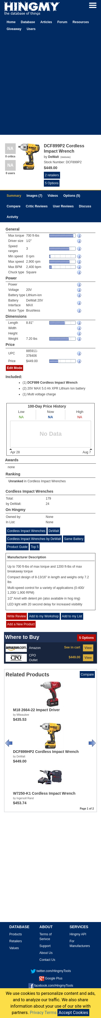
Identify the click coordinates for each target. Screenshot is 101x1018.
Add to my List (72, 616)
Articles (46, 22)
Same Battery (73, 539)
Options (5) (71, 196)
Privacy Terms (43, 1012)
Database (28, 22)
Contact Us (47, 960)
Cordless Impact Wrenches (46, 481)
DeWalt (54, 531)
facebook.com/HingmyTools (50, 985)
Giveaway (14, 29)
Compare (13, 206)
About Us (45, 953)
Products (15, 934)
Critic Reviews (37, 206)
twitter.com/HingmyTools (51, 971)
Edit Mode (14, 368)
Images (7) (34, 196)
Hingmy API (78, 934)
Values (14, 948)
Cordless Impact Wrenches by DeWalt (34, 539)
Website (65, 157)
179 (48, 498)
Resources (81, 22)
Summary (14, 196)
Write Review (16, 616)
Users (31, 29)
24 (47, 504)
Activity (12, 217)
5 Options (51, 183)
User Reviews (63, 206)
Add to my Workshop (43, 616)
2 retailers (52, 175)
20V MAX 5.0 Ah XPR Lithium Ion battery (56, 388)
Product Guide (17, 547)
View (88, 648)
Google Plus (50, 978)
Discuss (85, 206)
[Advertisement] (50, 85)
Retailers (15, 941)
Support (44, 946)
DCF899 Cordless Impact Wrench (52, 382)
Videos (53, 196)
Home (11, 22)
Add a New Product (21, 624)
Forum (62, 22)
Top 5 (35, 547)
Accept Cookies (73, 1012)
